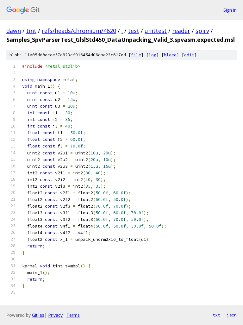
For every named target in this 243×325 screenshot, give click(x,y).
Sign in (230, 10)
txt (216, 315)
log (152, 55)
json (232, 315)
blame (170, 55)
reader (181, 30)
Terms (73, 315)
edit (189, 55)
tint (31, 30)
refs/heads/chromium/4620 (79, 30)
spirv (202, 30)
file (136, 55)
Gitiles (38, 315)
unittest (156, 30)
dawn (13, 30)
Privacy (55, 315)
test (133, 30)
